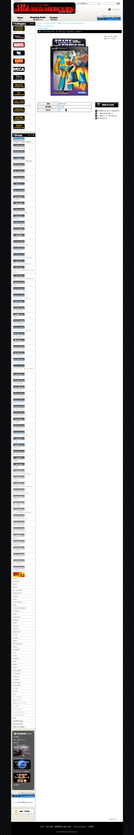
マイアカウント (116, 9)
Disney (15, 599)
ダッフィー (19, 341)
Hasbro (15, 623)
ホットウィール (19, 426)
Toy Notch (16, 679)
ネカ (19, 70)
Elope (14, 605)
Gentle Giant (16, 617)
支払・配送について (38, 18)
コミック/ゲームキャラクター (22, 102)
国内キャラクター (19, 119)
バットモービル (19, 381)
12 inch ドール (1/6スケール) (21, 471)
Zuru (14, 694)
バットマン (19, 375)
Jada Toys (16, 629)
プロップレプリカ (19, 523)
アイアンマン (19, 152)
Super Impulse (17, 670)
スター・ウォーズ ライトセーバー (23, 276)
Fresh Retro (16, 611)
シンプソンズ (19, 249)
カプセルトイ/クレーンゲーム (22, 484)
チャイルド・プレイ (19, 347)
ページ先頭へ (112, 819)
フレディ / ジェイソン (20, 413)
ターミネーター (19, 334)
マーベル (19, 45)
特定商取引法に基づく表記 (63, 826)
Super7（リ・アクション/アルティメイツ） (71, 23)
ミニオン (19, 439)
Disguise (15, 596)
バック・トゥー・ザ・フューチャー (23, 367)
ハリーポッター (19, 388)
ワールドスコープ (18, 715)
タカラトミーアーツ (19, 703)
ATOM (27, 811)
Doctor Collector (17, 602)
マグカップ (19, 542)
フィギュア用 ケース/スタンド (22, 510)
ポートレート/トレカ (19, 529)
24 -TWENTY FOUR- (19, 146)
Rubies (15, 664)
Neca (14, 652)
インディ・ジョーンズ (20, 178)
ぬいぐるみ (19, 504)
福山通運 (16, 785)
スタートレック (19, 283)
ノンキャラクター (19, 127)
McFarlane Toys (17, 644)
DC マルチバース (19, 452)
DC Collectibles (17, 590)
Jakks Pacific (16, 632)
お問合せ (54, 18)
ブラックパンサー (19, 401)
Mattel (15, 641)
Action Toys (16, 581)
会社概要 (16, 737)
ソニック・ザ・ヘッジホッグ (22, 328)
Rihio (14, 661)
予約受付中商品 (18, 721)
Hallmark (15, 620)
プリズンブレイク (19, 407)
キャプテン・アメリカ (20, 210)
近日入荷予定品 (18, 724)
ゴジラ (19, 236)
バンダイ (16, 706)
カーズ (19, 204)
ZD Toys (15, 691)
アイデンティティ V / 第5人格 (22, 159)
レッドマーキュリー (19, 712)
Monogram (16, 649)
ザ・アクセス (17, 697)
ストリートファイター (20, 289)
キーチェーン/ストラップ (21, 491)
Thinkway (16, 676)
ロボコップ (19, 446)
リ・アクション (19, 562)
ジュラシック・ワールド (20, 242)
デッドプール (19, 354)
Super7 (15, 667)
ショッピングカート (109, 17)
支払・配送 (49, 826)
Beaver (15, 584)
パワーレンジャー (19, 394)
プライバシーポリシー (80, 826)
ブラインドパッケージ (20, 517)
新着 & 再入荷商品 (19, 727)
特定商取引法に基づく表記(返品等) (108, 111)
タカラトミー (17, 700)
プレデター (19, 420)
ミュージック (19, 555)
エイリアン (19, 198)
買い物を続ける (102, 118)
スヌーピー (19, 302)
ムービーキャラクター (20, 86)
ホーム (20, 18)
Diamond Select (17, 593)
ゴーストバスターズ (19, 223)
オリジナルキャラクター (20, 111)
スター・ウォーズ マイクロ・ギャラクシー (23, 269)
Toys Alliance (17, 682)
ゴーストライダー (19, 230)
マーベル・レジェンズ (20, 433)
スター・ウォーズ (19, 29)
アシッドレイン (19, 165)
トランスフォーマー (19, 37)
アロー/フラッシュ (19, 172)
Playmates (16, 658)
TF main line (16, 673)
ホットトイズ (17, 709)
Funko (15, 614)
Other (14, 718)
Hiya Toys (16, 626)
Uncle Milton (17, 685)
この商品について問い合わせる (107, 116)
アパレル (19, 478)
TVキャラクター (19, 94)
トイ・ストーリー (19, 360)
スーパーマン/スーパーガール (22, 255)
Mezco (15, 647)
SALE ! (19, 575)
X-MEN (19, 459)
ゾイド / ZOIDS (19, 321)
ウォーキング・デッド (20, 191)
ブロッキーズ (19, 62)
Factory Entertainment (19, 608)
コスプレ (19, 497)
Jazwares (15, 638)
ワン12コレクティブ (19, 568)
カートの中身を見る (23, 794)
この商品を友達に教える (105, 113)
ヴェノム (19, 185)
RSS (21, 811)
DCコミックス (19, 54)
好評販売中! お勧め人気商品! (22, 140)
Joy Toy (15, 635)
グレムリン (19, 217)
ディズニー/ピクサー (19, 78)
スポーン (19, 315)
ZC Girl (19, 465)
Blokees (15, 587)
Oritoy (15, 655)
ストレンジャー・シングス (21, 296)
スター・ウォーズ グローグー (22, 262)
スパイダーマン (19, 309)
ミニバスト (19, 549)
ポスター (19, 536)
